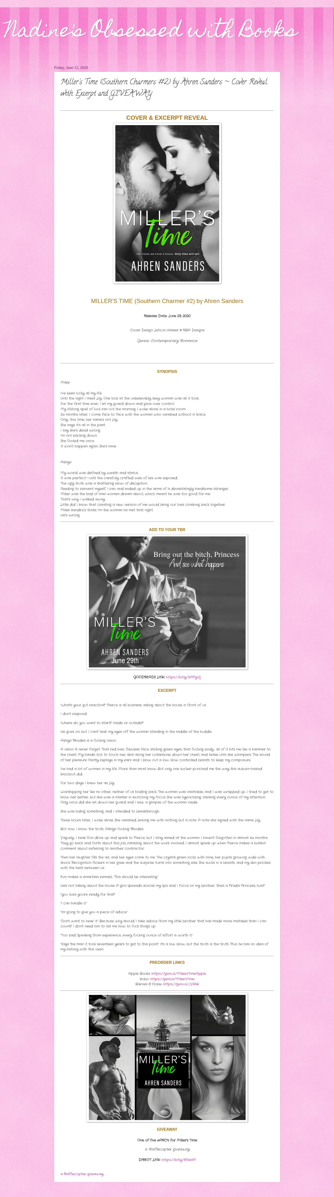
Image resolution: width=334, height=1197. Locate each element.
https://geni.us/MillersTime (172, 979)
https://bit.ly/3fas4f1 (179, 1160)
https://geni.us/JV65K (181, 984)
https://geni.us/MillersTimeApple (179, 973)
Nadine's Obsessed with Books (151, 32)
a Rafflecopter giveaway (81, 1174)
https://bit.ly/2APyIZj (183, 677)
